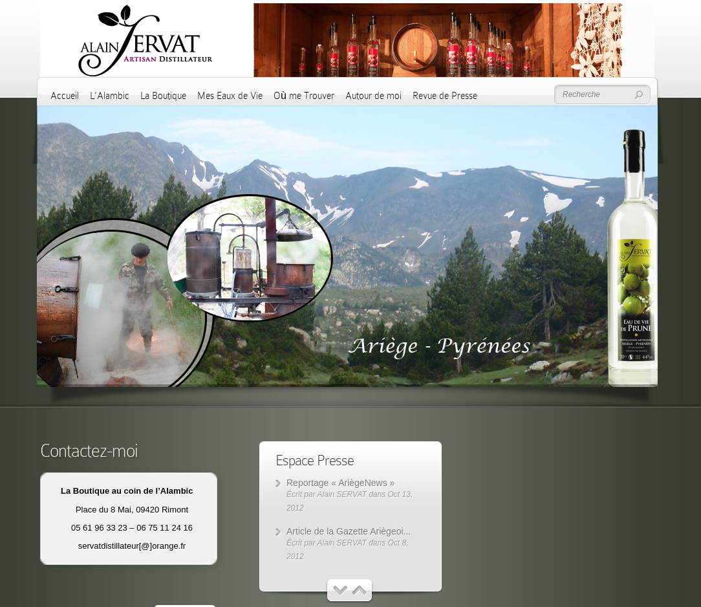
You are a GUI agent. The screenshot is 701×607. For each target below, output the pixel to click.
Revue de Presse (445, 96)
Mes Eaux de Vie (230, 96)
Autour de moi (373, 96)
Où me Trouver (304, 96)
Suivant (359, 590)
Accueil (64, 96)
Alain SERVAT (342, 494)
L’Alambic (109, 96)
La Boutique (163, 96)
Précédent (340, 590)
